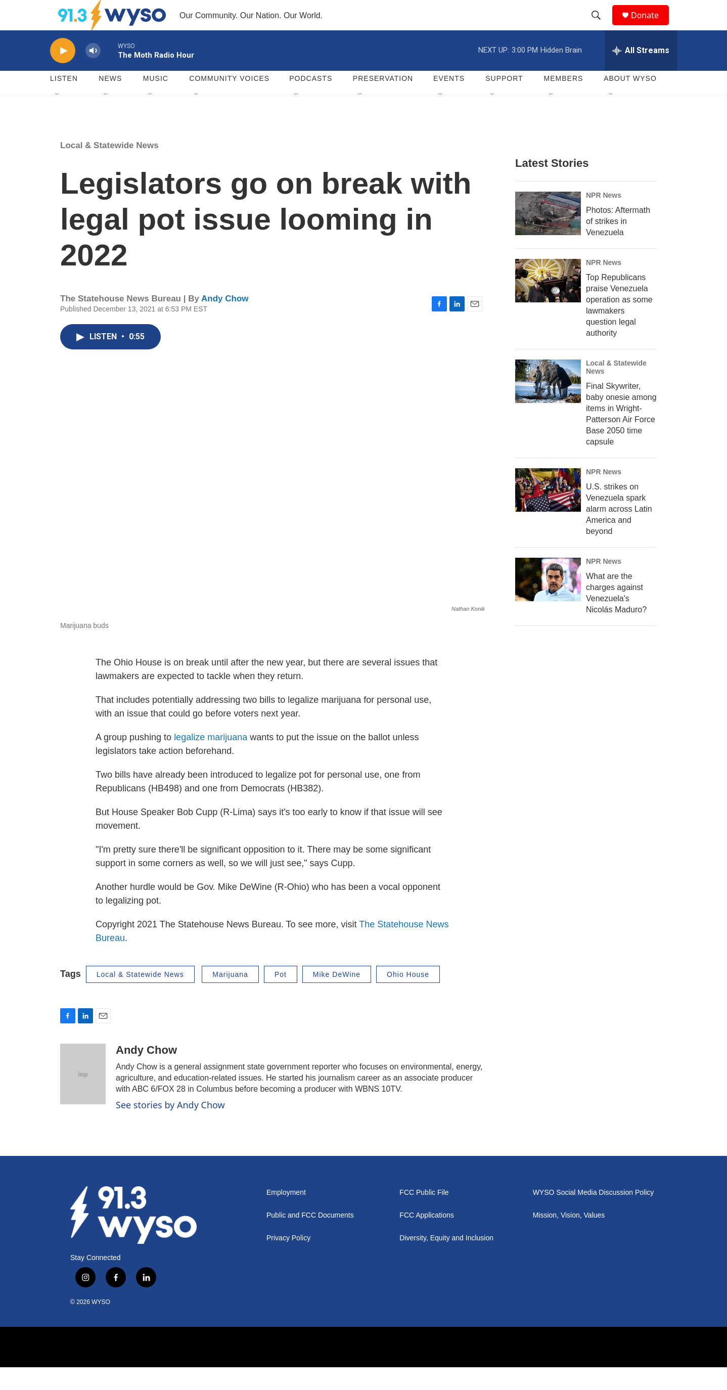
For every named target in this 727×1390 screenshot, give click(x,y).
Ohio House (408, 997)
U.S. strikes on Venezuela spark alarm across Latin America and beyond (619, 531)
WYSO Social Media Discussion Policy (593, 1215)
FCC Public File (423, 1215)
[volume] (93, 73)
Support (504, 101)
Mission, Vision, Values (569, 1238)
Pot (281, 997)
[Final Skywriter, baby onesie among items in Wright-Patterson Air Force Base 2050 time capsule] (548, 404)
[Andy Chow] (83, 1096)
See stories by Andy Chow (170, 1128)
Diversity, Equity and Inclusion (446, 1261)
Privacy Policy (288, 1261)
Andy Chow (225, 321)
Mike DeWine (336, 997)
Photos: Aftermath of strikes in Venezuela (618, 244)
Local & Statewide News (109, 168)
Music (155, 101)
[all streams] (641, 73)
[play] (63, 73)
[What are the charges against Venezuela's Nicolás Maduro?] (548, 602)
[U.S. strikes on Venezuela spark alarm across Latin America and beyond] (548, 512)
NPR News (603, 218)
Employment (286, 1215)
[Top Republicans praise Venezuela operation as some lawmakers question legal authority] (548, 303)
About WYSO (630, 101)
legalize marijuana (210, 760)
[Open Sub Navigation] (58, 117)
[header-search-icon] (600, 26)
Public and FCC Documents (310, 1238)
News (110, 101)
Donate (651, 26)
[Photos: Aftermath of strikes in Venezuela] (548, 236)
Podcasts (310, 101)
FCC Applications (426, 1238)
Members (563, 101)
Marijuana (230, 997)
